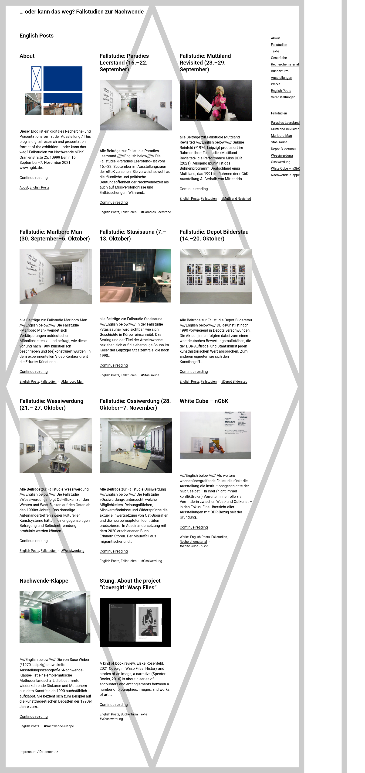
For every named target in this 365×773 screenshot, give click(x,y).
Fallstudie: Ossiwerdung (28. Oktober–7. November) (135, 404)
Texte (143, 714)
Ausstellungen (281, 78)
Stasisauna (151, 375)
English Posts (40, 187)
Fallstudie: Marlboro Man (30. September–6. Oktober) (55, 235)
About (27, 56)
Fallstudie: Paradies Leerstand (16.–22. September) (124, 63)
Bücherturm (129, 714)
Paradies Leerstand (157, 212)
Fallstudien (129, 212)
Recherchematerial (193, 541)
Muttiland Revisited (237, 198)
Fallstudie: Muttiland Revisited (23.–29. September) (205, 63)
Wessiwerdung (73, 551)
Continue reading (34, 177)
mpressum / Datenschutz (39, 752)
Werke (184, 537)
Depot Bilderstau (235, 381)
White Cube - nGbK (195, 546)
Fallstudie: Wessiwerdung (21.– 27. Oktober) (52, 404)
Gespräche (279, 58)
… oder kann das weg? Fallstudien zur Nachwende (82, 11)
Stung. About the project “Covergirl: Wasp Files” (130, 584)
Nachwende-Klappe (44, 580)
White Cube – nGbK (204, 401)
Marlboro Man (73, 381)
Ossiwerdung (152, 561)
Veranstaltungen (283, 97)
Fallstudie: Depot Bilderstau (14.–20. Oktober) (214, 235)
